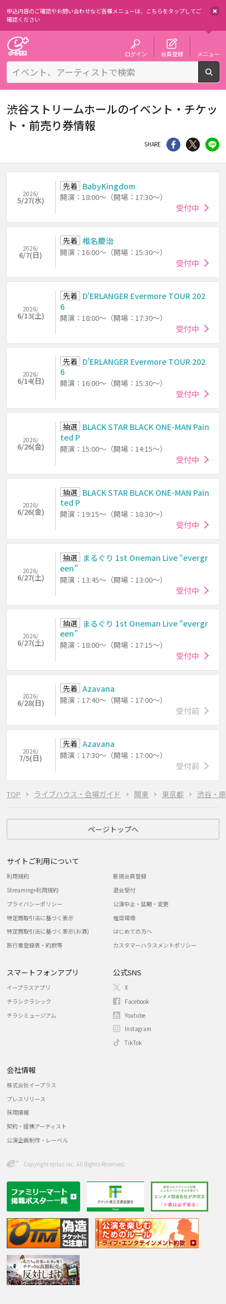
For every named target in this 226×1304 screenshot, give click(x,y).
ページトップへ (113, 829)
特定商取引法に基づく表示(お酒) (48, 931)
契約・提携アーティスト (37, 1126)
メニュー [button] (208, 53)
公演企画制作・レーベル (37, 1140)
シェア (173, 145)
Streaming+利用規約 (32, 890)
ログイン (136, 53)
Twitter (193, 145)
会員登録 (172, 53)
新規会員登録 (129, 876)
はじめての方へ (132, 931)
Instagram (138, 1028)
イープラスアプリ (29, 987)
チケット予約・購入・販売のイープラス (18, 46)
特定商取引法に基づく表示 (40, 918)
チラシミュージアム (31, 1015)
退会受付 (124, 890)
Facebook (137, 1001)
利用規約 (18, 876)
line (212, 145)
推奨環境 (124, 918)
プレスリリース (26, 1099)
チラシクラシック (29, 1001)
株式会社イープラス (31, 1085)
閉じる (214, 11)
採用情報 (18, 1112)
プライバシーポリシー (34, 904)
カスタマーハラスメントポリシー (154, 945)
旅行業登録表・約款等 (34, 945)
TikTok (133, 1042)
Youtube (135, 1015)
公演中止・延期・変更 (141, 904)
